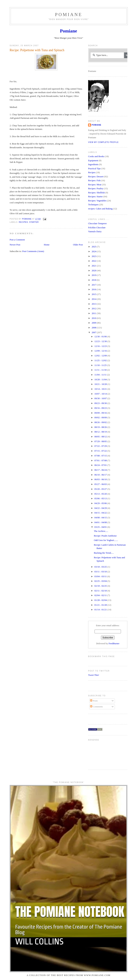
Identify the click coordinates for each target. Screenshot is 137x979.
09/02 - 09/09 (100, 417)
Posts (94, 701)
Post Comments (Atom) (33, 251)
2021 (94, 266)
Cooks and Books (96, 156)
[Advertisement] (99, 754)
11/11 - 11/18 (100, 370)
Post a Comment (17, 239)
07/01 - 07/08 (100, 460)
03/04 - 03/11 (100, 576)
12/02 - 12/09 (100, 355)
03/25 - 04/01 (100, 527)
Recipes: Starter (29, 222)
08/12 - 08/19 (100, 432)
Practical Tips (94, 168)
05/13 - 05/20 (100, 494)
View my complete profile (103, 142)
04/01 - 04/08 (100, 522)
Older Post (78, 244)
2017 (94, 285)
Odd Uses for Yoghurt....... (106, 540)
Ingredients (93, 164)
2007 (94, 332)
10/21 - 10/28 (100, 384)
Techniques (93, 204)
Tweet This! (93, 675)
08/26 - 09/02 (100, 422)
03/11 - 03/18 (100, 571)
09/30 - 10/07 (100, 398)
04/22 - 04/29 (100, 508)
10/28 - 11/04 (100, 379)
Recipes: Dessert (95, 176)
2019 (94, 275)
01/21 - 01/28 (100, 605)
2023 (94, 256)
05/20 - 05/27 (100, 489)
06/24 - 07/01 (100, 465)
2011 (94, 313)
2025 (94, 246)
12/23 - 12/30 (100, 341)
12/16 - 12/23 (100, 346)
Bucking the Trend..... (104, 553)
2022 (94, 261)
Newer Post (15, 244)
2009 (94, 323)
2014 (94, 299)
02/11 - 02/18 (100, 590)
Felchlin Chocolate (97, 227)
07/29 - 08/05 (100, 441)
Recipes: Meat (94, 184)
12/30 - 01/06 (100, 336)
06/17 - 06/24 (100, 470)
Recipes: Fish (94, 180)
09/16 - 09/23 (100, 408)
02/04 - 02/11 (100, 595)
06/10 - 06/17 (100, 475)
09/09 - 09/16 (100, 413)
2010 (94, 318)
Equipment (93, 160)
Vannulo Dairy (95, 231)
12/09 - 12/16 (100, 351)
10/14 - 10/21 (100, 389)
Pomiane (68, 14)
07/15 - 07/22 (100, 451)
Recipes (91, 172)
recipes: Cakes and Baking (100, 208)
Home (46, 244)
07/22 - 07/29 (100, 446)
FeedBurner (114, 643)
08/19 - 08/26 (100, 427)
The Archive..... (101, 531)
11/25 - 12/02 (100, 360)
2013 (94, 304)
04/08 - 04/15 (100, 517)
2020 (94, 270)
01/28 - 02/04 (100, 600)
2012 (94, 308)
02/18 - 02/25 (100, 586)
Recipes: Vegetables (97, 200)
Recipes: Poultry (95, 188)
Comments (96, 706)
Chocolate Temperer (97, 223)
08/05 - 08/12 (100, 436)
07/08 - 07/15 (100, 455)
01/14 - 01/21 (100, 609)
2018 (94, 280)
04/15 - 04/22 (100, 513)
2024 (94, 251)
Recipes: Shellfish (96, 192)
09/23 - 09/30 (100, 403)
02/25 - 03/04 (100, 581)
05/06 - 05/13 (100, 498)
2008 (94, 327)
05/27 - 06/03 (100, 484)
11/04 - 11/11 (100, 374)
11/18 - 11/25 (100, 365)
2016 (94, 289)
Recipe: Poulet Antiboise (105, 536)
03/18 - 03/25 (100, 567)
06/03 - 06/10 (100, 479)
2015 (94, 294)
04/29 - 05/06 (100, 503)
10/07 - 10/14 (100, 394)
